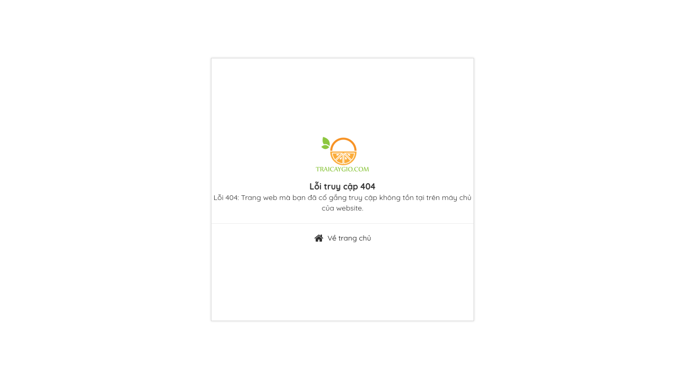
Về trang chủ (349, 238)
